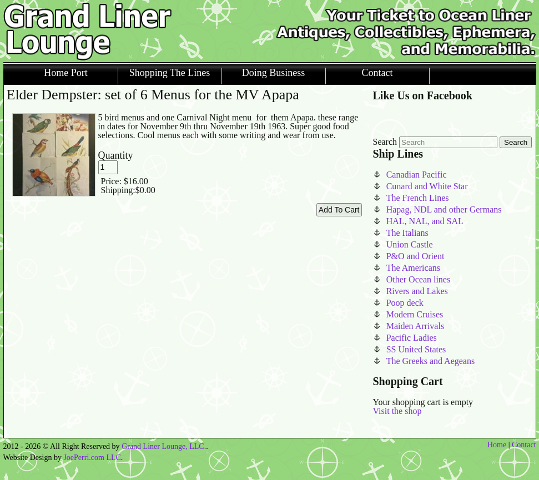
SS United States (416, 349)
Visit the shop (397, 411)
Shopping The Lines (169, 73)
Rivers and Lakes (417, 291)
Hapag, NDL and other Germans (444, 209)
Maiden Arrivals (415, 326)
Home (496, 445)
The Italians (407, 233)
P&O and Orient (415, 256)
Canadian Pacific (416, 174)
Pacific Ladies (411, 337)
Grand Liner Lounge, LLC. (164, 446)
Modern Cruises (415, 314)
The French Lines (417, 198)
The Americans (413, 267)
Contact (377, 73)
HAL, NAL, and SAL (425, 221)
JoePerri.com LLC (91, 457)
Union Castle (409, 244)
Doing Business (273, 73)
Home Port (66, 73)
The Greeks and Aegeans (430, 361)
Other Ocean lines (418, 279)
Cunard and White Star (427, 186)
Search (385, 141)
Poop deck (405, 302)
